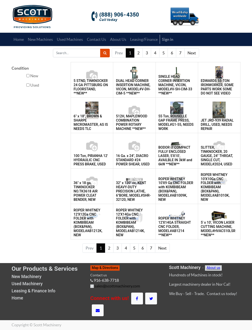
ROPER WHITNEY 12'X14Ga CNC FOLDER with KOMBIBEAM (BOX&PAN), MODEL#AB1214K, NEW (130, 222)
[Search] (105, 53)
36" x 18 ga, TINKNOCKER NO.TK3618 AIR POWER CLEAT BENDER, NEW (85, 191)
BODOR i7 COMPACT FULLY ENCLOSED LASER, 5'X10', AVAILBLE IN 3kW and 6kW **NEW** (175, 155)
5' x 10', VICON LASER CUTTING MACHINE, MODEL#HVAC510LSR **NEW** (218, 228)
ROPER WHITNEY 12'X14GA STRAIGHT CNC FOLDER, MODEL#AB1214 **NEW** (174, 226)
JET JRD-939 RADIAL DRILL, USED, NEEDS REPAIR (217, 124)
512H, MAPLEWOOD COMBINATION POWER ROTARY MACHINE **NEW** (131, 122)
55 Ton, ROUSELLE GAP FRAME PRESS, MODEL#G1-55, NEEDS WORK (176, 122)
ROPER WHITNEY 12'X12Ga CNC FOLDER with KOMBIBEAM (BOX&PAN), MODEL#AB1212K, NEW (88, 222)
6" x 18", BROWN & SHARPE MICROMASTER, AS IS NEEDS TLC (91, 122)
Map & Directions (105, 268)
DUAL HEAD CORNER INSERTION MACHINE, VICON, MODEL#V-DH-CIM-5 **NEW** (133, 87)
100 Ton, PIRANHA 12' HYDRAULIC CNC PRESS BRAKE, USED (91, 160)
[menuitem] (19, 39)
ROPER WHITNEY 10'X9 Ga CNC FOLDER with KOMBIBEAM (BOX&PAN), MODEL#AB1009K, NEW (175, 189)
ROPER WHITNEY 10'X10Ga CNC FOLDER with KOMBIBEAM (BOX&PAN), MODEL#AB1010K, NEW (215, 187)
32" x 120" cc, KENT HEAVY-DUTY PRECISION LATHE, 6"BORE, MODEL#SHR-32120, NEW (133, 191)
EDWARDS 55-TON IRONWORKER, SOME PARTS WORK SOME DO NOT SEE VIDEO (217, 87)
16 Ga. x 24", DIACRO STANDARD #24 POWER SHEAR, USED (133, 160)
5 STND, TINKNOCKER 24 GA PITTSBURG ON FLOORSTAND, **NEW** (91, 87)
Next (192, 53)
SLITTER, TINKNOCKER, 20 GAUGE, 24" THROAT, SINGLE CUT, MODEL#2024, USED (217, 155)
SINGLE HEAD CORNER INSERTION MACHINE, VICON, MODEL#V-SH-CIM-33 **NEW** (175, 85)
